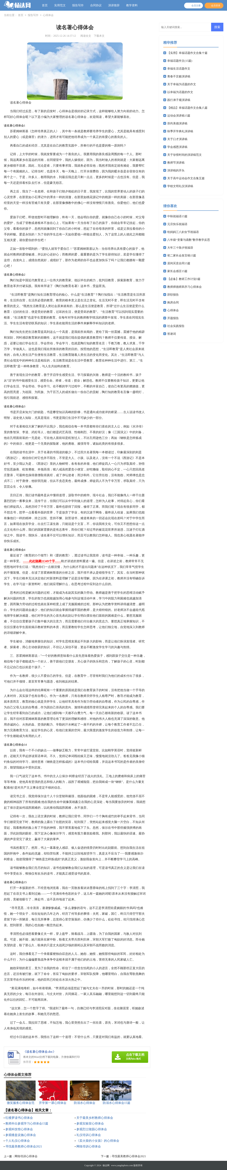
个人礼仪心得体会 (17, 1140)
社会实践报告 (176, 326)
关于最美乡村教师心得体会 (94, 1117)
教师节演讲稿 (176, 162)
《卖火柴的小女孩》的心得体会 (97, 1140)
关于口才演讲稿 (177, 139)
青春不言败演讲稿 (178, 76)
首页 (45, 5)
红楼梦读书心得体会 (19, 1117)
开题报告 (173, 318)
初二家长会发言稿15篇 (181, 255)
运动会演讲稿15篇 (178, 115)
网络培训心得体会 (88, 1146)
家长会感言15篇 (177, 271)
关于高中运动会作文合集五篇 (186, 178)
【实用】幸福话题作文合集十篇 (187, 52)
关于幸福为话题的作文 (181, 84)
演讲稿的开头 (176, 170)
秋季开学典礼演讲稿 (180, 131)
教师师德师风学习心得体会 (184, 286)
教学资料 (132, 5)
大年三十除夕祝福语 (180, 247)
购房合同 (173, 302)
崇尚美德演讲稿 (177, 123)
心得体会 (48, 15)
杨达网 (106, 1165)
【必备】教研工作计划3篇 (183, 279)
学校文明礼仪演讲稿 (180, 186)
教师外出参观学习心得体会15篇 (26, 1123)
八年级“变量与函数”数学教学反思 (188, 239)
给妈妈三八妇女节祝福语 (183, 232)
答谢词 (171, 333)
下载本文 (99, 35)
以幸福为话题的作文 (180, 92)
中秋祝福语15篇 (177, 216)
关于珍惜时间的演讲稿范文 (184, 154)
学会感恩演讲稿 (177, 146)
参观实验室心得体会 (90, 1123)
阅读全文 (85, 35)
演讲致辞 (114, 5)
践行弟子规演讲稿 (178, 99)
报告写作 (78, 5)
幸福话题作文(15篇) (179, 60)
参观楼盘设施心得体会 (20, 1135)
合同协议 (96, 5)
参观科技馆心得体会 (19, 1129)
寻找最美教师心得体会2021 (23, 1146)
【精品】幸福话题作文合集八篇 (187, 107)
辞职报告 (173, 294)
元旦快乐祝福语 (177, 224)
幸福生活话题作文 (178, 68)
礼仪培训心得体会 (88, 1135)
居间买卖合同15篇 (178, 263)
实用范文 (60, 5)
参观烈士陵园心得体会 (91, 1129)
